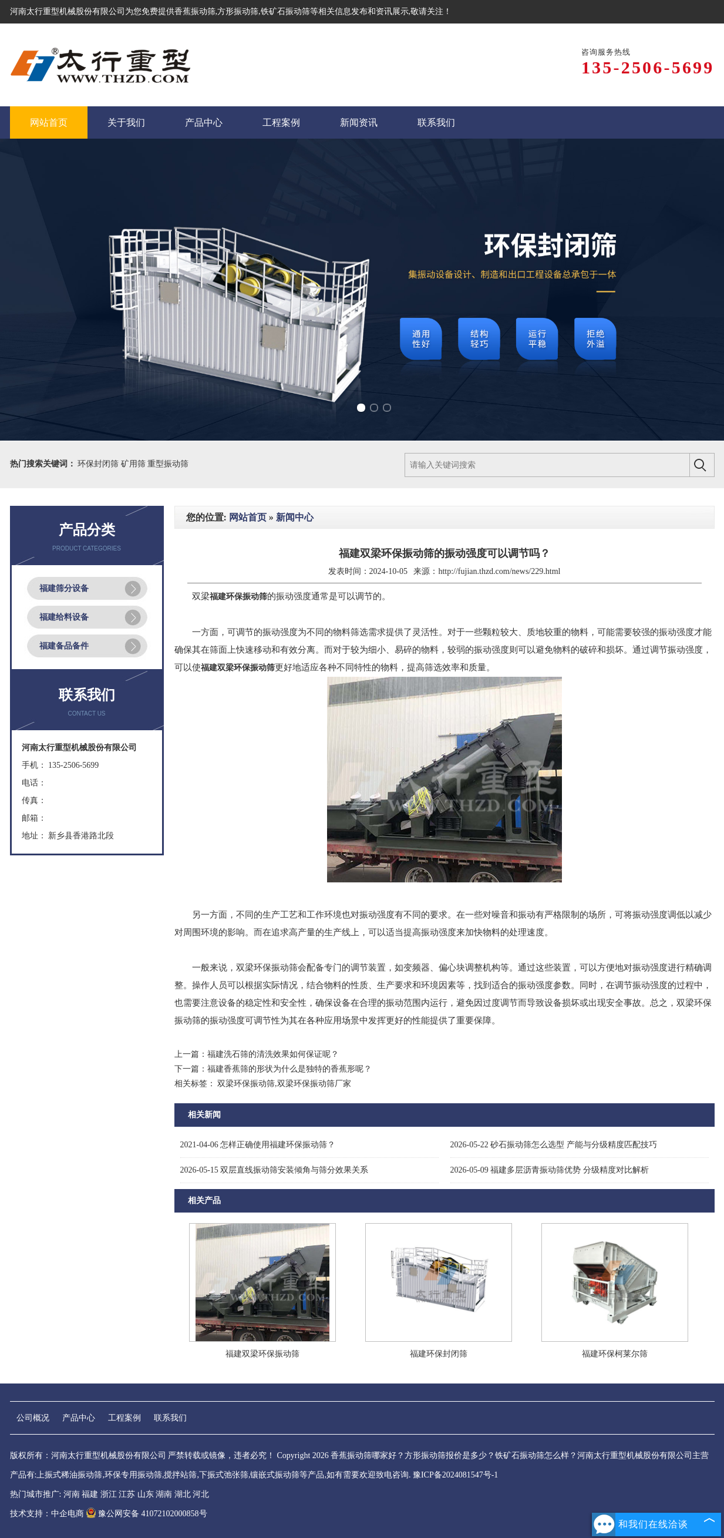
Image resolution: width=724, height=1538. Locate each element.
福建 (90, 1494)
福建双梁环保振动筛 (262, 1353)
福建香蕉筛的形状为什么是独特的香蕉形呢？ (289, 1068)
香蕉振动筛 (194, 11)
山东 (145, 1494)
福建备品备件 (64, 646)
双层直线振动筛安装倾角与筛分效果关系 (274, 1170)
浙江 (108, 1494)
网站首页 (248, 517)
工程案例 (124, 1417)
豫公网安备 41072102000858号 (146, 1513)
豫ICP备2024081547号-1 (455, 1474)
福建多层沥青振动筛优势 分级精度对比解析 (549, 1170)
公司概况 (32, 1417)
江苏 (127, 1494)
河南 (71, 1494)
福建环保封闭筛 (438, 1353)
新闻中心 (295, 517)
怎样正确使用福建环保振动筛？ (258, 1144)
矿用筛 (134, 463)
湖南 (164, 1494)
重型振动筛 (167, 463)
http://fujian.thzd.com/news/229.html (499, 571)
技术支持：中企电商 (47, 1513)
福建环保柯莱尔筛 (615, 1353)
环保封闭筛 (99, 463)
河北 (201, 1494)
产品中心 (78, 1417)
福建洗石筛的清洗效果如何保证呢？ (273, 1054)
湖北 (182, 1494)
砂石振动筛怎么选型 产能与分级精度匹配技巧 (553, 1144)
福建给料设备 (64, 617)
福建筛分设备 (64, 588)
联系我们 (170, 1417)
